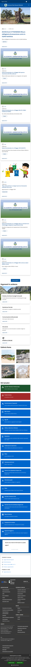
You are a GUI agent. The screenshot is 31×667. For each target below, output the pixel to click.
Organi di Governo (5, 589)
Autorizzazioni (5, 619)
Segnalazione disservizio (22, 628)
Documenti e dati (5, 601)
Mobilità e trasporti (21, 602)
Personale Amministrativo (7, 599)
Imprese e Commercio (21, 595)
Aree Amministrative (6, 591)
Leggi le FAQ (20, 630)
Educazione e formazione (7, 608)
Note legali (4, 649)
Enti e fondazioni (5, 595)
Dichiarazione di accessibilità (7, 651)
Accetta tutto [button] (11, 662)
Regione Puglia (4, 1)
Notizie (4, 182)
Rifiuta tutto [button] (19, 662)
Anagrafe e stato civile (22, 589)
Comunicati (20, 610)
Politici (3, 597)
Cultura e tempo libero (22, 591)
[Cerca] (28, 5)
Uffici (3, 593)
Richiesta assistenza (21, 632)
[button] (15, 665)
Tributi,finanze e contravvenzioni (5, 612)
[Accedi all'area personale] (26, 1)
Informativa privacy (6, 647)
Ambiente (4, 615)
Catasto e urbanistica (21, 599)
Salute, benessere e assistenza (8, 617)
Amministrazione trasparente (7, 645)
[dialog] (15, 660)
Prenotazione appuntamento (23, 626)
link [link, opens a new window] (25, 660)
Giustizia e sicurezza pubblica (7, 610)
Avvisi (5, 28)
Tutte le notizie (15, 280)
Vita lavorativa (20, 593)
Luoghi (19, 617)
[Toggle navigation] (2, 5)
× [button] (29, 655)
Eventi (19, 619)
